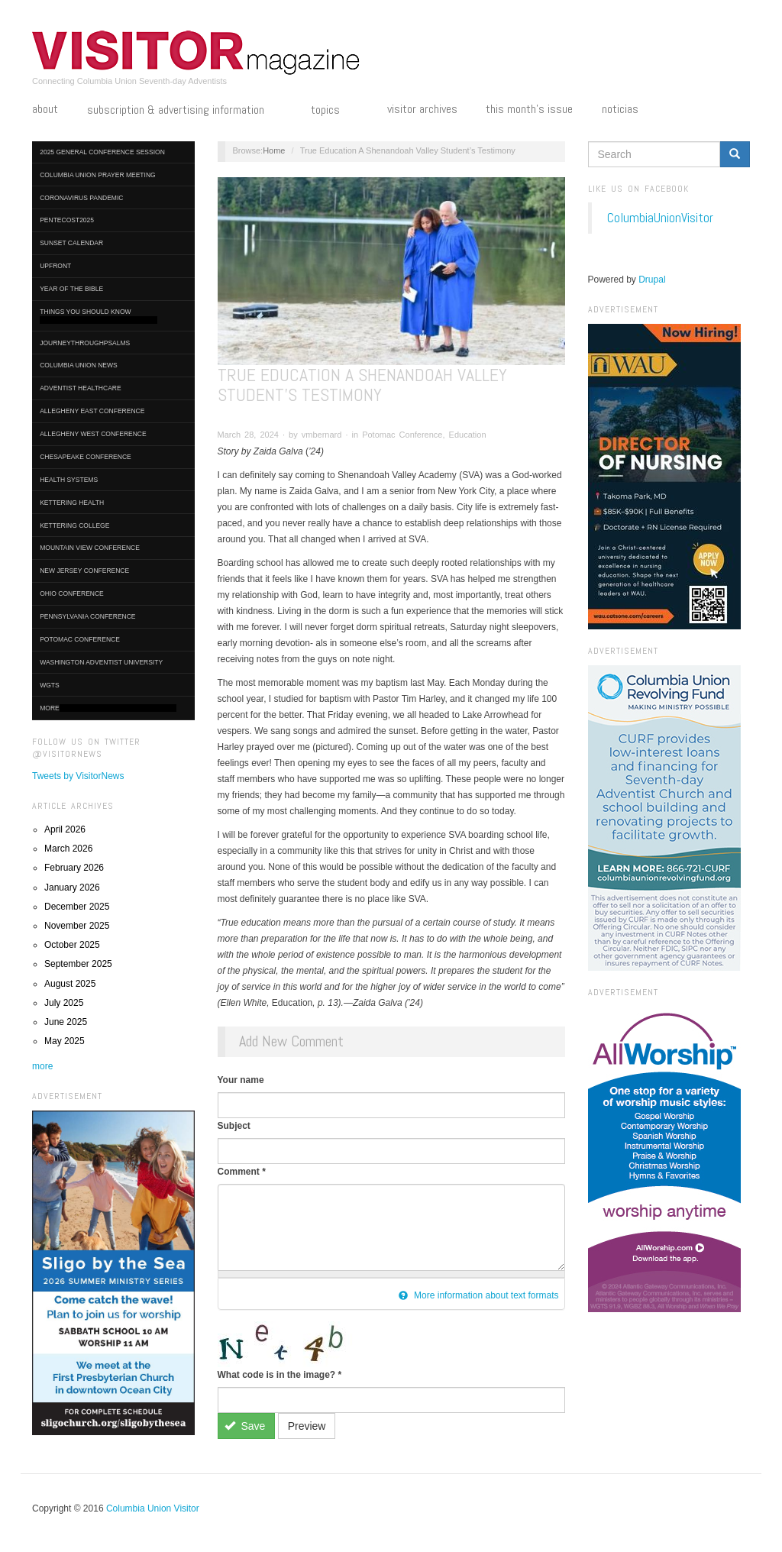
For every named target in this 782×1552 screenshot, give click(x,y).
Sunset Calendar (71, 243)
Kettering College (74, 525)
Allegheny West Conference (93, 434)
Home (274, 150)
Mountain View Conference (90, 547)
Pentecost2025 (67, 220)
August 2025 (69, 983)
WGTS (50, 685)
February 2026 (74, 867)
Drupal (651, 279)
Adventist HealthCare (80, 388)
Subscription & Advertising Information (185, 110)
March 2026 (68, 848)
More (108, 708)
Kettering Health (72, 502)
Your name (241, 1080)
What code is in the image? (280, 1374)
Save (245, 1426)
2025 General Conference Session (102, 152)
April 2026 (65, 829)
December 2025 (76, 906)
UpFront (55, 266)
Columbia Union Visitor (152, 1508)
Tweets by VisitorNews (78, 776)
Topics (334, 110)
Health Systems (69, 479)
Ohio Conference (72, 593)
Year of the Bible (71, 289)
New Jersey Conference (84, 570)
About (45, 109)
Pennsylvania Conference (87, 616)
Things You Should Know (98, 316)
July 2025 (63, 1002)
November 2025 (76, 925)
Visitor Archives (422, 109)
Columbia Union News (79, 365)
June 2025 (65, 1022)
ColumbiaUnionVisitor (660, 217)
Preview (307, 1426)
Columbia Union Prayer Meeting (97, 175)
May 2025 (64, 1041)
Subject (234, 1125)
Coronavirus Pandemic (81, 198)
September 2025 (78, 964)
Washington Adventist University (101, 662)
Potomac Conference (80, 639)
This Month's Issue (529, 109)
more (42, 1066)
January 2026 (72, 887)
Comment (242, 1171)
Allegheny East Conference (92, 411)
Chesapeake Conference (85, 457)
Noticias (620, 109)
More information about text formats (479, 1295)
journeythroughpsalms (85, 343)
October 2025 (72, 944)
